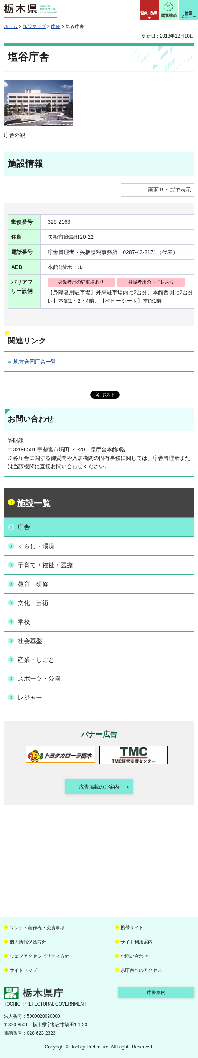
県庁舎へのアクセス (141, 970)
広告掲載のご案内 (99, 787)
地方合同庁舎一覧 (34, 362)
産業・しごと (36, 659)
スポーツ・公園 (39, 678)
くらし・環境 (36, 546)
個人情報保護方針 (28, 942)
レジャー (30, 697)
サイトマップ (23, 970)
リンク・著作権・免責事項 (37, 927)
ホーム (11, 26)
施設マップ (34, 26)
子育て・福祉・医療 (45, 565)
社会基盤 (30, 641)
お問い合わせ (134, 956)
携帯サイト (132, 927)
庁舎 (55, 26)
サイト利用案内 (136, 942)
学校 (24, 621)
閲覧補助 (169, 15)
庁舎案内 (156, 992)
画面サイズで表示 (169, 190)
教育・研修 (33, 584)
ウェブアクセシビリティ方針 (39, 956)
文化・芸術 (33, 603)
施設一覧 (34, 503)
